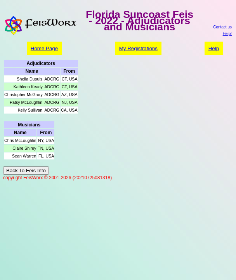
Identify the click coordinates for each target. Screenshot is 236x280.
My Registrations (138, 48)
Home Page (44, 48)
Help (213, 48)
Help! (227, 34)
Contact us (222, 27)
